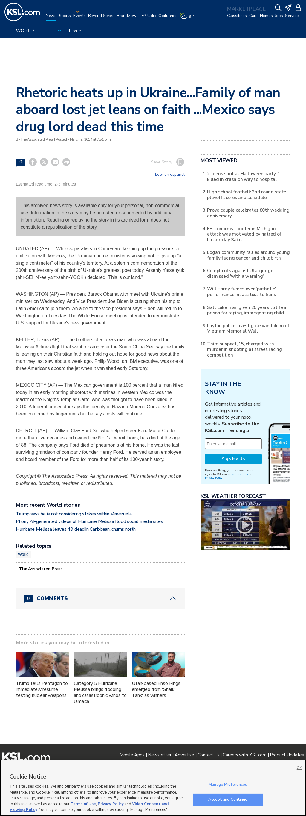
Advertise (184, 755)
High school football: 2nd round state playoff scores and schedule (246, 194)
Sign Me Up (233, 459)
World (23, 554)
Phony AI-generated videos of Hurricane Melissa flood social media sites (89, 521)
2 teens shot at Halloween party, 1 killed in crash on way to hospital (243, 176)
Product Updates (287, 755)
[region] (153, 788)
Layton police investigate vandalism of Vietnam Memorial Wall (248, 328)
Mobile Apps (132, 755)
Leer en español (170, 174)
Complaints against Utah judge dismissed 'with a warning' (240, 273)
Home (75, 31)
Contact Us (208, 755)
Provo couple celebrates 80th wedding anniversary (248, 213)
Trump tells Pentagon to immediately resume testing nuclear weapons (42, 689)
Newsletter (159, 755)
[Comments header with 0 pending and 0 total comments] (100, 598)
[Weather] (188, 18)
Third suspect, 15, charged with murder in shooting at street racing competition (244, 349)
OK (299, 768)
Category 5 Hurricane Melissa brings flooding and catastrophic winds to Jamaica (100, 692)
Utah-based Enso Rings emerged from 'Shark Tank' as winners (156, 689)
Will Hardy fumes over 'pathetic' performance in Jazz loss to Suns (241, 291)
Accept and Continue (227, 799)
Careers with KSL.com (244, 755)
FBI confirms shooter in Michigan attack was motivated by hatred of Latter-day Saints (244, 234)
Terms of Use (240, 474)
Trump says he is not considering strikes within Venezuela (74, 514)
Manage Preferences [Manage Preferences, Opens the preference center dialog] (228, 784)
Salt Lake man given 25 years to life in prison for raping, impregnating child (247, 310)
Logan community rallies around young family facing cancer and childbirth (248, 255)
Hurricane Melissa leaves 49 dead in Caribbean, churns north (76, 529)
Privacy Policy (213, 478)
